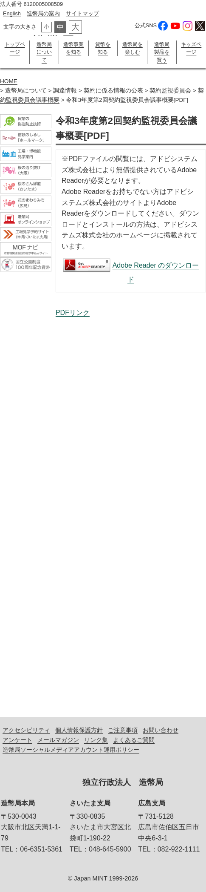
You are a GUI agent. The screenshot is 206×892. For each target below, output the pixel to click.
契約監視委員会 (170, 90)
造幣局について (44, 52)
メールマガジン (58, 739)
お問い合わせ (160, 730)
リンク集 (96, 739)
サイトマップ (82, 13)
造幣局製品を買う (161, 52)
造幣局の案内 (43, 13)
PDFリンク (73, 312)
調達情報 (65, 90)
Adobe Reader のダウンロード (156, 272)
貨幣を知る (102, 48)
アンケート (17, 739)
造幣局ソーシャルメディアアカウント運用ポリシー (71, 749)
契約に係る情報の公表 (113, 90)
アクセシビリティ (26, 730)
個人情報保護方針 (79, 730)
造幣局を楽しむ (132, 48)
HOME (8, 81)
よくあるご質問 (134, 739)
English (12, 13)
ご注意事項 (123, 730)
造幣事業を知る (73, 48)
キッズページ (191, 48)
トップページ (15, 48)
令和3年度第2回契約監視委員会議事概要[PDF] (131, 510)
